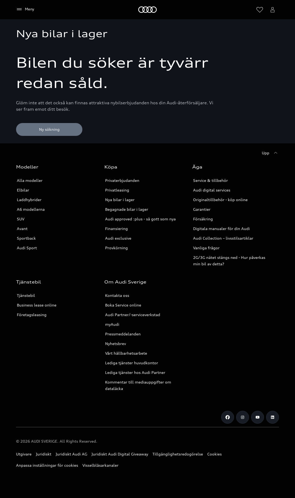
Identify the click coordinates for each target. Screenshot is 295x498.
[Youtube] (257, 417)
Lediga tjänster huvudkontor (131, 363)
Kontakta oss (117, 295)
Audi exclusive (118, 238)
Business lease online (36, 305)
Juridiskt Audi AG (71, 454)
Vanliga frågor (206, 248)
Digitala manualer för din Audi (221, 228)
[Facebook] (227, 417)
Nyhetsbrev (115, 343)
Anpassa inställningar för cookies (47, 465)
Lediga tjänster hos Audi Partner (135, 372)
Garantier (201, 209)
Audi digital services (211, 190)
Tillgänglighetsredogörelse (177, 454)
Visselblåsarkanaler (100, 465)
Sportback (26, 238)
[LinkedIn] (272, 417)
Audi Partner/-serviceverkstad (132, 314)
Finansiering (116, 228)
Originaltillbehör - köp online (220, 199)
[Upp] (270, 153)
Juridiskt (43, 454)
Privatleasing (117, 190)
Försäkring (203, 219)
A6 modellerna (31, 209)
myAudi (112, 324)
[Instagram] (242, 417)
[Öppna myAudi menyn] (272, 9)
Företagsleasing (32, 314)
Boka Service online (123, 305)
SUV (20, 219)
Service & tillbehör (210, 180)
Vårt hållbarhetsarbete (126, 353)
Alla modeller (30, 180)
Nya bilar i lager (120, 199)
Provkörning (116, 248)
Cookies (214, 454)
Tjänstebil (26, 295)
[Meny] (147, 9)
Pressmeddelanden (123, 334)
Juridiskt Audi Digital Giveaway (119, 454)
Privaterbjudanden (122, 180)
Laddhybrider (29, 199)
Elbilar (23, 190)
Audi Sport (27, 248)
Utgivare (24, 454)
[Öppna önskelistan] (259, 9)
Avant (22, 228)
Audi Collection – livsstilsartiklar (223, 238)
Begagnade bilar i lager (126, 209)
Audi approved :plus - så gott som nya (140, 219)
